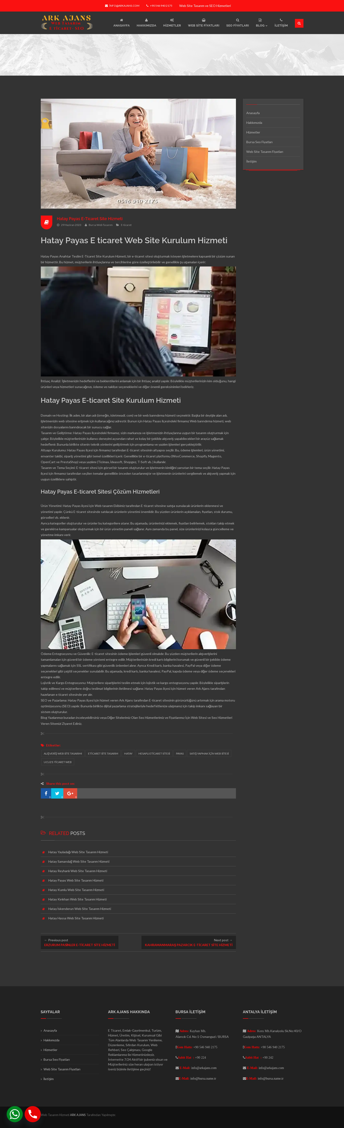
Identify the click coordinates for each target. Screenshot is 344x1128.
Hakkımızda (254, 122)
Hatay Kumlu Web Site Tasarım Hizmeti (76, 890)
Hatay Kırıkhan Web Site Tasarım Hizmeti (77, 899)
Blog (44, 717)
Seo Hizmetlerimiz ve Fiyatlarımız (162, 717)
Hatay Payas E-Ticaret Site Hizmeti (90, 218)
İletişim (251, 161)
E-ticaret (126, 225)
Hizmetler (253, 132)
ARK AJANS (78, 1115)
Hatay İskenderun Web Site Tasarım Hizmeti (79, 909)
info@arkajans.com (122, 5)
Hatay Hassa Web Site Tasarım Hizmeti (76, 918)
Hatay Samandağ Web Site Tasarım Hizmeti (79, 861)
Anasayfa (253, 113)
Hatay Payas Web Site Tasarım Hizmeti (75, 880)
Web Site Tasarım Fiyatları (264, 152)
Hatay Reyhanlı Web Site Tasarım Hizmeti (77, 871)
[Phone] (33, 1114)
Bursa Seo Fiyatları (259, 142)
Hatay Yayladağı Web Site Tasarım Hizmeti (78, 852)
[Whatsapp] (15, 1114)
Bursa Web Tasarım (101, 225)
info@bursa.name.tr (203, 1078)
